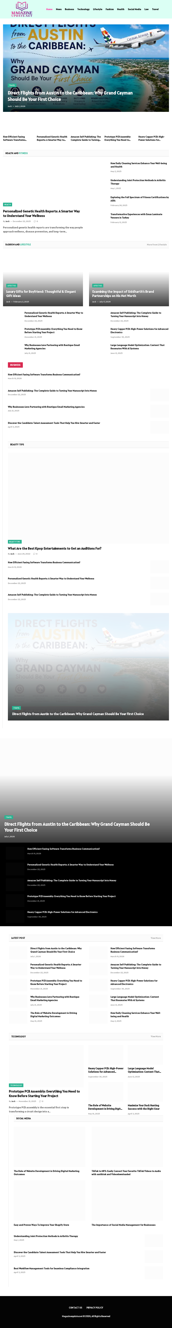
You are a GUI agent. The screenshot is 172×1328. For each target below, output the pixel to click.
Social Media (134, 9)
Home (49, 9)
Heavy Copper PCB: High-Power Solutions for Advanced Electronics (151, 138)
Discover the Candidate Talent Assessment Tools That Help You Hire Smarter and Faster (54, 423)
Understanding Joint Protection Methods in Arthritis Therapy (138, 182)
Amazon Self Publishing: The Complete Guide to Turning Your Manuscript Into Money (86, 138)
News (58, 9)
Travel (155, 9)
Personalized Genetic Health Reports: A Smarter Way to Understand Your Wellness (52, 138)
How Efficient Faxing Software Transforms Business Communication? (17, 138)
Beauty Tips (14, 542)
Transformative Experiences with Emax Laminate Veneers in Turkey (136, 216)
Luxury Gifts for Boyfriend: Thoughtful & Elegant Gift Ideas (41, 294)
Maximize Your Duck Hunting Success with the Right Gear (144, 1107)
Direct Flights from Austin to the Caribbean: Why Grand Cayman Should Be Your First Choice (62, 96)
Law (146, 9)
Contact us (75, 1307)
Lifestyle (97, 9)
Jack (10, 106)
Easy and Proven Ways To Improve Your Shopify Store (41, 1224)
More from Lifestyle (157, 244)
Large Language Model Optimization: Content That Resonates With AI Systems (137, 347)
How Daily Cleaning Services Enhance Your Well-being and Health (139, 165)
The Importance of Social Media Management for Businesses (123, 1224)
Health (120, 9)
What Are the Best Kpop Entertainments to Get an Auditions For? (54, 548)
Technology (83, 9)
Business (69, 9)
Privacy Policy (95, 1307)
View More (156, 938)
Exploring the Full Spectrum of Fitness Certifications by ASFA (140, 199)
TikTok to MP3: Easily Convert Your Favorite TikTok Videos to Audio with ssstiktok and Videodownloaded (126, 1173)
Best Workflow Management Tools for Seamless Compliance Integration (51, 1268)
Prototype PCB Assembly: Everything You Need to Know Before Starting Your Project (118, 138)
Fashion (110, 9)
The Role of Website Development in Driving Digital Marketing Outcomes (53, 1014)
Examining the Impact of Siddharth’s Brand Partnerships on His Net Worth (123, 294)
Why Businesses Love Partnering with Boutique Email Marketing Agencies (52, 347)
